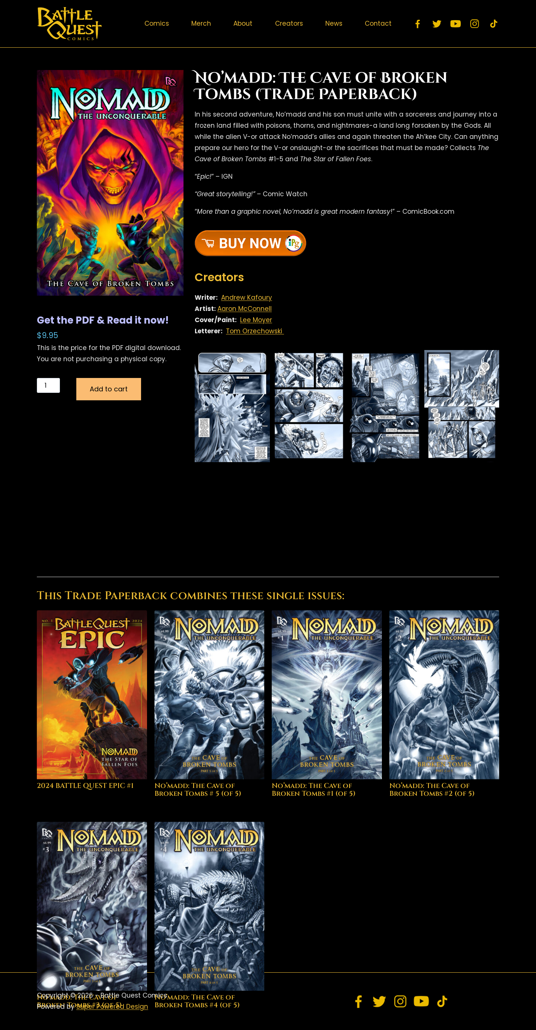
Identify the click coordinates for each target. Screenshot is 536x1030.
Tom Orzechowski (255, 331)
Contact (378, 23)
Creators (289, 23)
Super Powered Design (112, 1006)
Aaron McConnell (244, 308)
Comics (156, 23)
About (242, 23)
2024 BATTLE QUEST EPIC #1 (85, 905)
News (333, 23)
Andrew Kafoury (246, 297)
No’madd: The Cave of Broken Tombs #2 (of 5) (432, 909)
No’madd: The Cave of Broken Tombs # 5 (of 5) (197, 909)
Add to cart (109, 389)
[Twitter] (437, 23)
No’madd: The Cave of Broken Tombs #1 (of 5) (313, 909)
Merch (201, 23)
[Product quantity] (48, 385)
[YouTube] (456, 23)
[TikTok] (493, 23)
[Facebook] (418, 23)
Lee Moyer (256, 319)
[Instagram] (475, 23)
